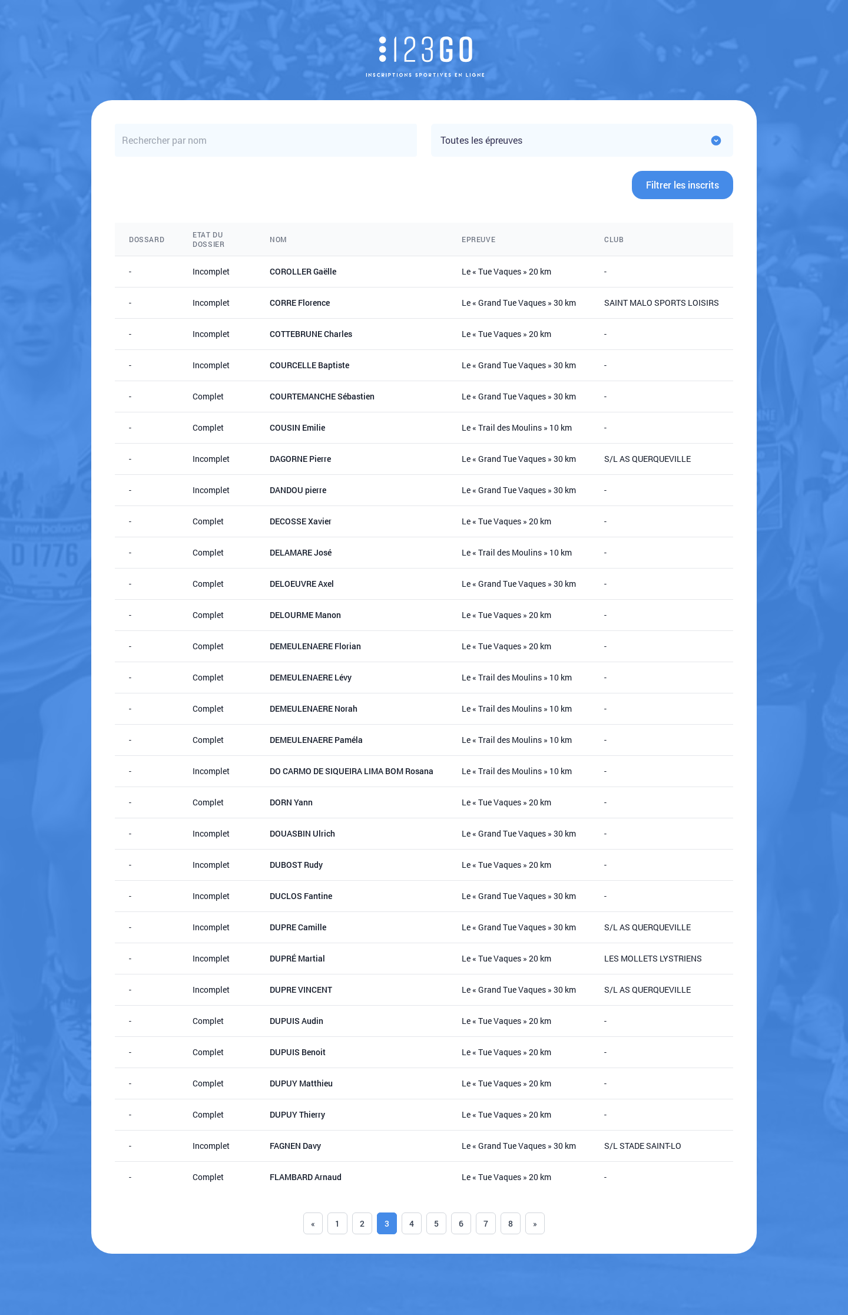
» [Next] (535, 1223)
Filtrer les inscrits (682, 185)
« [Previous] (313, 1223)
